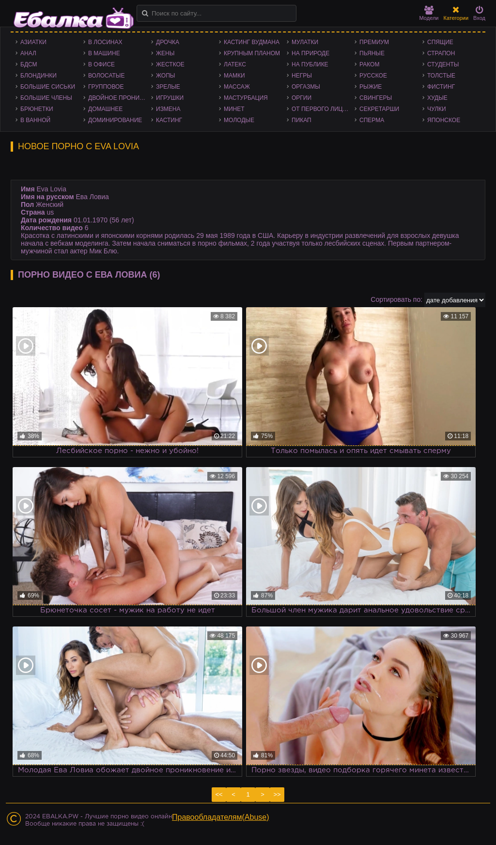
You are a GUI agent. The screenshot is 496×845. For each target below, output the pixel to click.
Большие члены (46, 97)
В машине (104, 53)
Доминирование (115, 120)
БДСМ (28, 64)
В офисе (101, 64)
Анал (28, 53)
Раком (369, 64)
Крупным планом (252, 53)
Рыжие (370, 86)
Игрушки (170, 97)
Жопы (165, 75)
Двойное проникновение (119, 97)
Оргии (301, 97)
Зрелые (168, 86)
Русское (373, 75)
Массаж (237, 86)
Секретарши (379, 109)
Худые (437, 97)
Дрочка (167, 42)
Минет (234, 109)
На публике (310, 64)
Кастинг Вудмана (251, 42)
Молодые (239, 120)
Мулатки (305, 42)
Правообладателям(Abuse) (220, 817)
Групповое (106, 86)
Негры (302, 75)
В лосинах (105, 42)
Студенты (443, 64)
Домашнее (105, 109)
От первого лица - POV (323, 109)
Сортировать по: (396, 299)
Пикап (301, 120)
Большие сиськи (47, 86)
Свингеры (375, 97)
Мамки (234, 75)
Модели (429, 13)
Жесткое (170, 64)
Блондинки (38, 75)
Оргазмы (306, 86)
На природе (310, 53)
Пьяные (372, 53)
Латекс (235, 64)
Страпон (441, 53)
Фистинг (441, 86)
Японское (443, 120)
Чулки (436, 109)
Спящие (440, 42)
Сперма (371, 120)
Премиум (374, 42)
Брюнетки (36, 109)
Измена (168, 109)
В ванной (35, 120)
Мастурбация (246, 97)
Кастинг (169, 120)
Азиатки (33, 42)
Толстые (441, 75)
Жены (165, 53)
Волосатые (106, 75)
